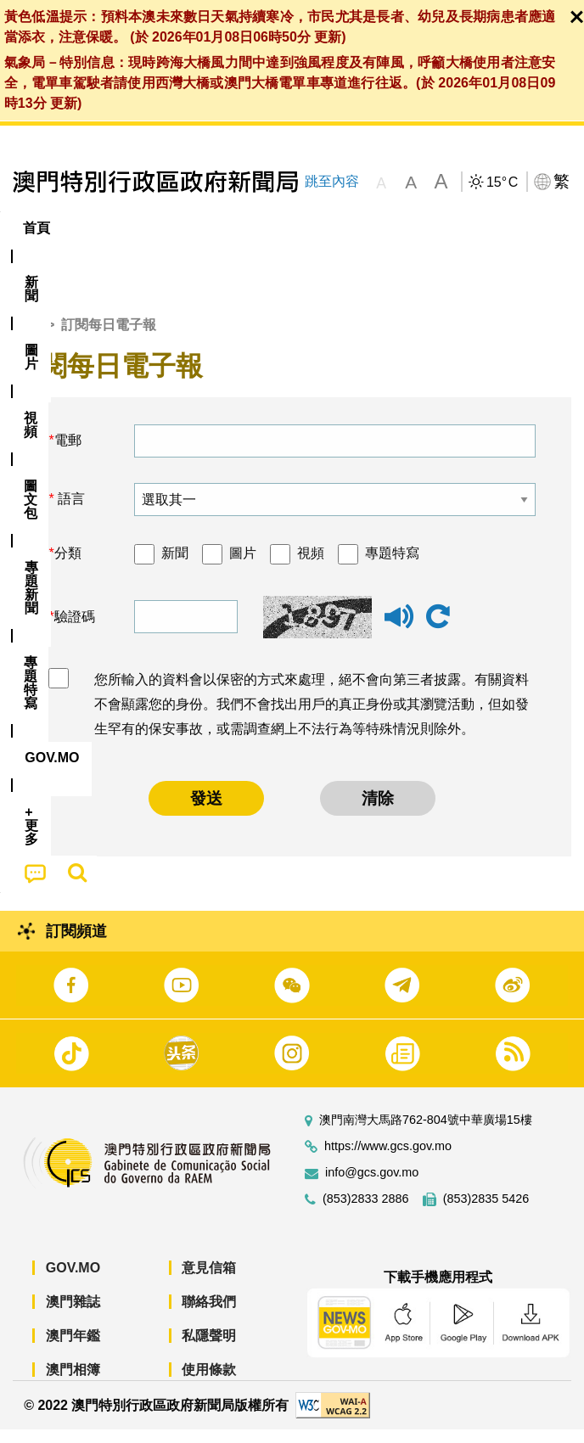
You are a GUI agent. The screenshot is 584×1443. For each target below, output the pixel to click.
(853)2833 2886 (366, 1212)
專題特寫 (392, 566)
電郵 (67, 453)
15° (502, 182)
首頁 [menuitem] (36, 228)
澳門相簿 (73, 1383)
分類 (67, 566)
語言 (69, 512)
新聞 (174, 566)
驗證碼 (74, 629)
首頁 (26, 337)
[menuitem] (92, 228)
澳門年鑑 (73, 1349)
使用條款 (209, 1383)
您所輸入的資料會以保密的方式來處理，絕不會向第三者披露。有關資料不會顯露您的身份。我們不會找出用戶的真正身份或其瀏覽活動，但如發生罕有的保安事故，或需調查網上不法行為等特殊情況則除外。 (311, 718)
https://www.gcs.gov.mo (388, 1160)
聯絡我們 (209, 1315)
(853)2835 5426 (486, 1212)
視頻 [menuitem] (212, 228)
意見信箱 (209, 1281)
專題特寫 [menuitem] (440, 228)
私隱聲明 (209, 1349)
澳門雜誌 (73, 1315)
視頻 (310, 566)
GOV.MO (73, 1281)
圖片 (242, 566)
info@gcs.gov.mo (371, 1186)
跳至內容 (332, 181)
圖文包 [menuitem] (277, 228)
